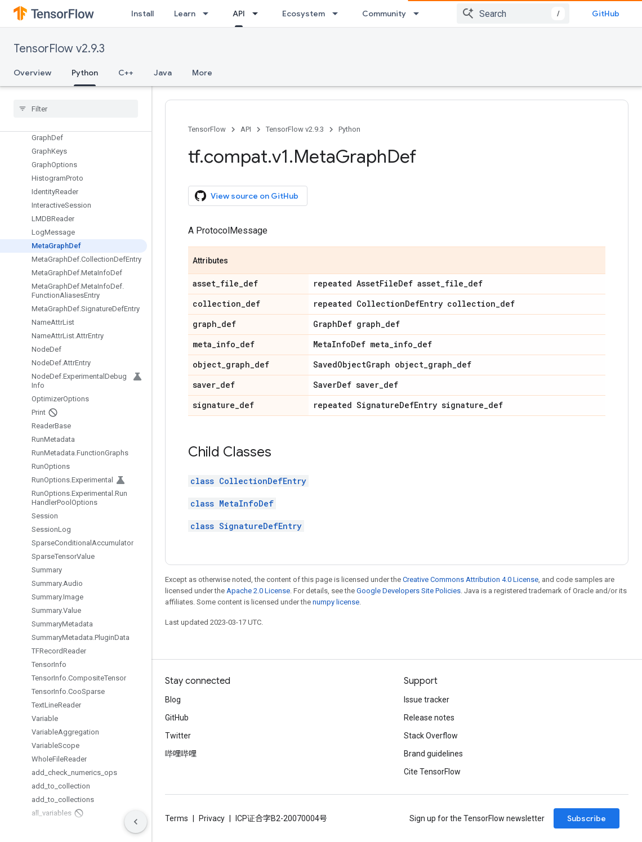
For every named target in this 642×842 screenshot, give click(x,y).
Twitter (178, 735)
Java (163, 73)
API (245, 129)
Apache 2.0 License (258, 590)
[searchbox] (76, 109)
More (202, 73)
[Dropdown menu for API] (258, 13)
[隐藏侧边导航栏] (135, 821)
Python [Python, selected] (85, 73)
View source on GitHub (246, 195)
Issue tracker (426, 699)
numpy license (336, 602)
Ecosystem (303, 13)
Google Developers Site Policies (408, 590)
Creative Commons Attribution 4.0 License (470, 579)
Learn (184, 13)
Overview (32, 73)
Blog (173, 699)
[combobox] (513, 13)
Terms (176, 818)
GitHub (605, 13)
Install (142, 13)
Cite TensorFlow (432, 771)
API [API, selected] (239, 13)
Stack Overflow (431, 735)
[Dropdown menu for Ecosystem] (338, 13)
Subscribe (586, 818)
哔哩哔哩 (181, 753)
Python (349, 129)
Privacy (212, 818)
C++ (125, 73)
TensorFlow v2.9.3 (59, 49)
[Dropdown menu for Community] (419, 13)
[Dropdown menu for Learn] (208, 13)
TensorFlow (207, 129)
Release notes (429, 717)
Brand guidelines (433, 753)
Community (384, 13)
